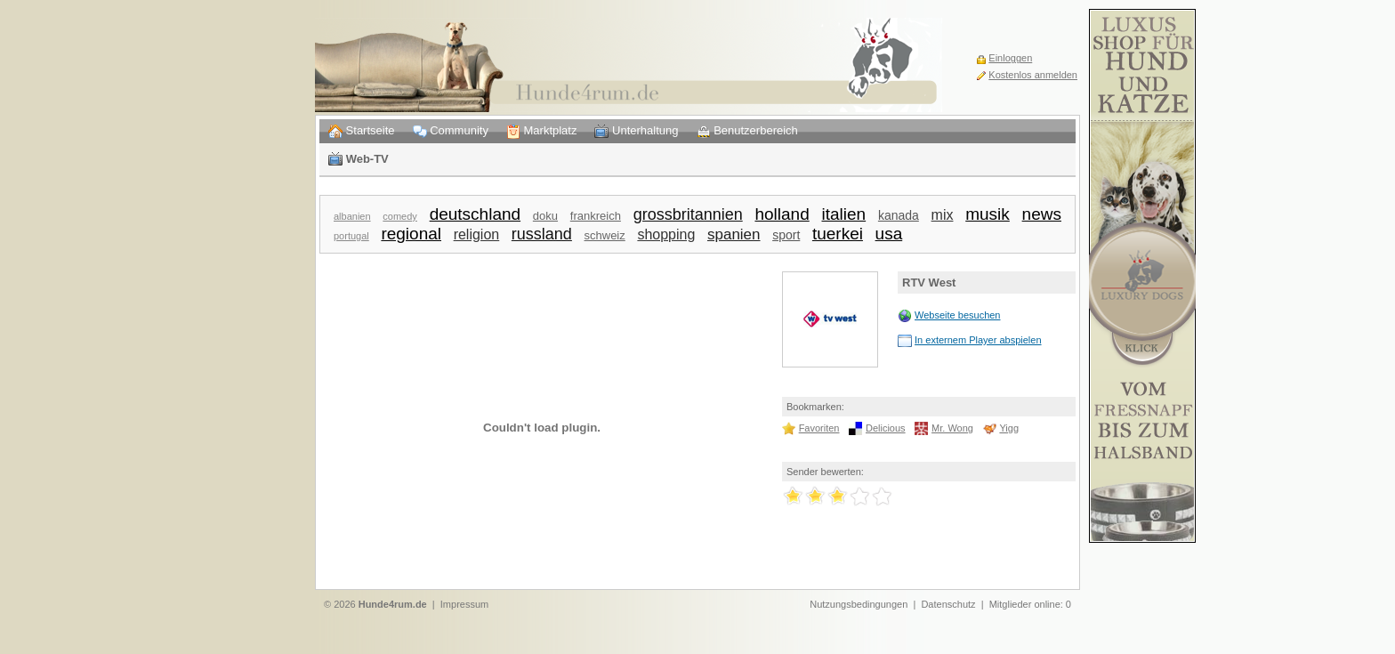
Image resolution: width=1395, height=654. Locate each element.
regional (411, 233)
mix (942, 214)
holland (781, 214)
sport (786, 235)
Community (450, 131)
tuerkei (837, 233)
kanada (898, 215)
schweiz (605, 235)
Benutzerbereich (747, 131)
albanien (352, 216)
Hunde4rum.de (393, 604)
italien (843, 214)
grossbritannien (688, 214)
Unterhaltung (636, 131)
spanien (734, 234)
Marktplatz (541, 131)
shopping (666, 234)
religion (477, 234)
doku (545, 215)
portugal (351, 235)
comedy (400, 216)
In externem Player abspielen (978, 340)
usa (889, 233)
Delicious (886, 428)
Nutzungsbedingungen (858, 604)
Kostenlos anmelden (1032, 74)
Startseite (361, 131)
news (1041, 214)
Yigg (1009, 428)
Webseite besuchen (957, 315)
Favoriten (819, 428)
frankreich (595, 215)
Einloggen (1010, 57)
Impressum (464, 604)
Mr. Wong (952, 428)
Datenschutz (948, 604)
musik (987, 214)
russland (542, 234)
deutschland (475, 214)
